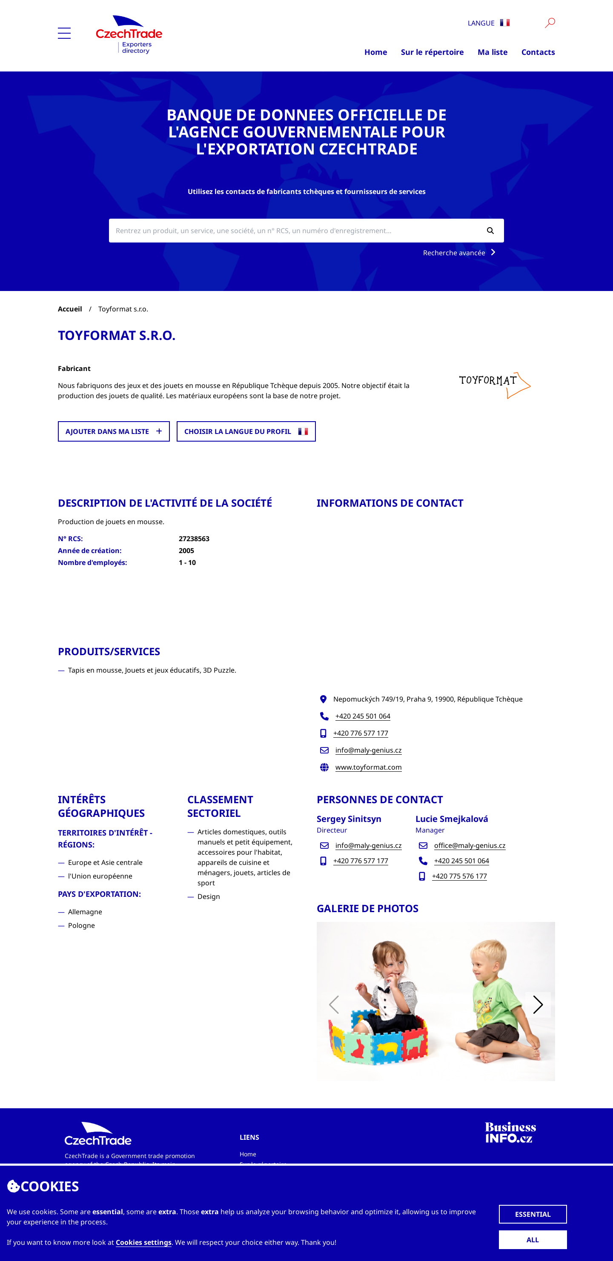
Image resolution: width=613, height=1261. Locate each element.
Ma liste (493, 52)
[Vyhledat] (550, 23)
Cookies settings (144, 1242)
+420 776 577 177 (360, 733)
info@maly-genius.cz (368, 750)
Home (375, 52)
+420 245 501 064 (362, 716)
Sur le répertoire (432, 52)
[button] (538, 1005)
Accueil (70, 309)
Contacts (538, 52)
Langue (489, 23)
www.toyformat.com (368, 767)
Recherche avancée (461, 252)
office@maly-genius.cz (470, 845)
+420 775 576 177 (459, 876)
